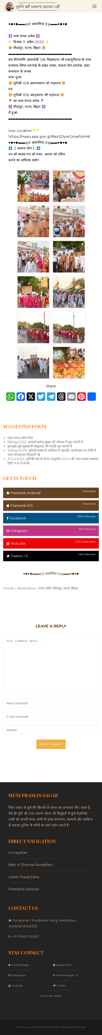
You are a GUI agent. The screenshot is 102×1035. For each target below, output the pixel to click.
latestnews (26, 588)
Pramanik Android (24, 493)
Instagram (17, 531)
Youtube (16, 543)
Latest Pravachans (23, 877)
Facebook (16, 518)
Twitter (59, 985)
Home (8, 588)
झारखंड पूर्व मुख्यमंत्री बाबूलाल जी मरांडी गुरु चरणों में (39, 446)
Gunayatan (17, 853)
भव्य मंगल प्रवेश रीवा (20, 438)
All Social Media (51, 995)
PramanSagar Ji (65, 975)
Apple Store (62, 964)
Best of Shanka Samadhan (30, 865)
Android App (18, 964)
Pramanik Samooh (23, 889)
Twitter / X (17, 556)
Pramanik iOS (20, 506)
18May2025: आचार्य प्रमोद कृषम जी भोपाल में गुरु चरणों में (45, 442)
